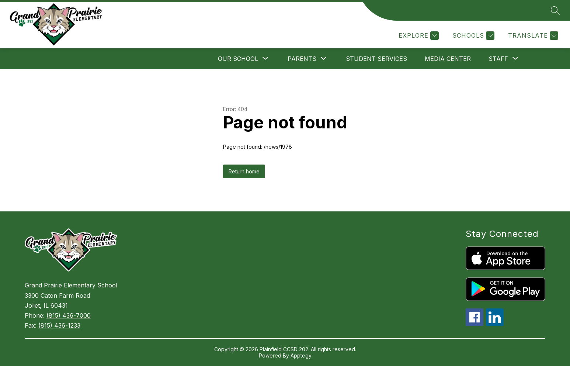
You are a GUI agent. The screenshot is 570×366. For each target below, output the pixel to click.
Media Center (448, 58)
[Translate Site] (532, 35)
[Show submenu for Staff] (498, 58)
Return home (244, 171)
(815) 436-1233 (59, 325)
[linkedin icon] (495, 324)
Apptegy (301, 355)
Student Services (376, 58)
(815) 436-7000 (68, 315)
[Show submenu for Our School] (238, 58)
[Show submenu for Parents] (302, 58)
